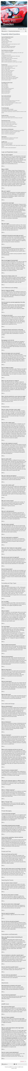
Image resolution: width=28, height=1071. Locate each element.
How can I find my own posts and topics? (9, 126)
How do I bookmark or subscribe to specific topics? (11, 131)
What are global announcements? (8, 88)
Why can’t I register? (5, 40)
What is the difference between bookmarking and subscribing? (13, 130)
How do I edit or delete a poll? (7, 71)
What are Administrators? (6, 97)
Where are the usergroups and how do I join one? (11, 100)
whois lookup (9, 1034)
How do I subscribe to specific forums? (9, 132)
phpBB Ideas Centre (7, 1021)
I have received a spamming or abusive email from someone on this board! (14, 112)
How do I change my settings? (7, 51)
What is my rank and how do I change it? (9, 60)
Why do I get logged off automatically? (8, 46)
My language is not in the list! (7, 57)
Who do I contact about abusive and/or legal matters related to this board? (14, 146)
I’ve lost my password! (6, 45)
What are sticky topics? (6, 90)
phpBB (4, 347)
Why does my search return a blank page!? (9, 124)
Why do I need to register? (6, 38)
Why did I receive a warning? (7, 75)
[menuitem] (4, 29)
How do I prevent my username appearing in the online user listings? (12, 53)
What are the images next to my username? (9, 58)
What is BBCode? (5, 83)
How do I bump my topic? (6, 79)
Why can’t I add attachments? (7, 74)
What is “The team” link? (6, 105)
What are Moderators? (6, 98)
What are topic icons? (5, 93)
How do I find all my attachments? (8, 139)
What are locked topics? (6, 91)
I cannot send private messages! (7, 109)
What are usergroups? (6, 99)
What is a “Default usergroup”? (7, 104)
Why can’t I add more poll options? (8, 70)
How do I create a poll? (6, 69)
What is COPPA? (5, 39)
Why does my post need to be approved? (9, 78)
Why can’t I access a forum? (7, 72)
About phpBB (13, 1011)
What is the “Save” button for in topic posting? (10, 77)
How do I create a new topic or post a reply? (10, 65)
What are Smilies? (5, 86)
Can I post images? (5, 87)
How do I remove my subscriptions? (8, 133)
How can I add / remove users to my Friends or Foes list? (12, 117)
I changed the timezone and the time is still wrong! (11, 56)
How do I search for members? (7, 125)
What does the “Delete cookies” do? (8, 47)
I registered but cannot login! (7, 41)
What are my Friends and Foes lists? (8, 116)
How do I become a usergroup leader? (9, 101)
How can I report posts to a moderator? (9, 76)
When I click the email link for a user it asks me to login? (12, 61)
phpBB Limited (11, 1009)
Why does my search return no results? (9, 122)
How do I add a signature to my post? (8, 68)
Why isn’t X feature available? (7, 144)
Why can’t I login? (5, 42)
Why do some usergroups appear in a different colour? (11, 102)
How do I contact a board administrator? (9, 147)
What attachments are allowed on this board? (10, 137)
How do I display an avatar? (7, 59)
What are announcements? (6, 89)
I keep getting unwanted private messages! (9, 110)
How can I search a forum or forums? (8, 121)
